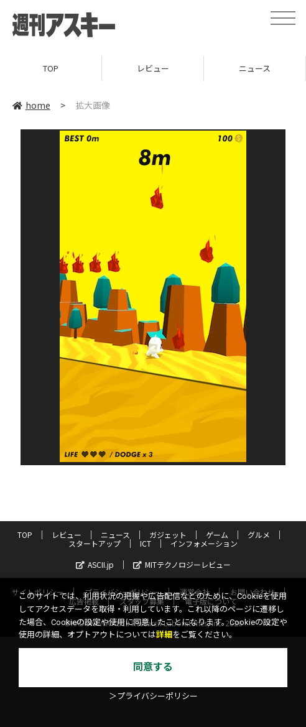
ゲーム (217, 534)
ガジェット (168, 534)
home (31, 105)
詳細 (164, 634)
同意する (153, 667)
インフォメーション (204, 543)
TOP (50, 68)
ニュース (255, 68)
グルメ (259, 534)
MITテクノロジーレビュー (182, 564)
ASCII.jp (95, 564)
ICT (145, 543)
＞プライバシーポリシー (153, 696)
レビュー (153, 68)
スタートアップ (94, 543)
